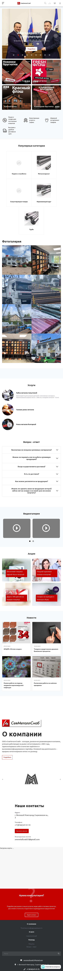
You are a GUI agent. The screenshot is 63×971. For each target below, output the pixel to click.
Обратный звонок (31, 940)
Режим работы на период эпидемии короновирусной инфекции (13, 651)
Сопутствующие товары (51, 170)
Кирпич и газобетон (12, 169)
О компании (31, 889)
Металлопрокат (31, 169)
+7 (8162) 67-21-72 (22, 790)
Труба (41, 195)
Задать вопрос (31, 880)
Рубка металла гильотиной (26, 358)
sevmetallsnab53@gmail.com (27, 805)
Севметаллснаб (31, 901)
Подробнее (31, 49)
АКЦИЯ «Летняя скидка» (13, 614)
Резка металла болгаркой (26, 389)
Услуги (31, 897)
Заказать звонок (21, 796)
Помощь (31, 905)
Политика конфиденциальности (31, 893)
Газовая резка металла (25, 375)
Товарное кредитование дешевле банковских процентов (46, 616)
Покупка (31, 909)
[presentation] (7, 36)
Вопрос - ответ (31, 912)
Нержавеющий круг (21, 195)
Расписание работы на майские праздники (45, 650)
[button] (29, 506)
